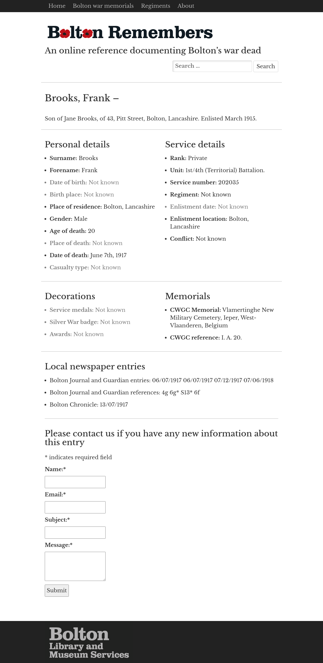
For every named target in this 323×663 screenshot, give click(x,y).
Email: (55, 494)
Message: (58, 545)
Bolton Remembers (130, 32)
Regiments (155, 6)
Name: (55, 469)
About (186, 6)
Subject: (57, 520)
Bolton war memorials (103, 6)
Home (56, 6)
